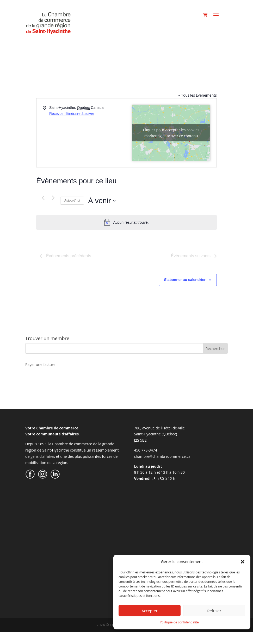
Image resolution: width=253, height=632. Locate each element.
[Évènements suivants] (53, 198)
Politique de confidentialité (179, 622)
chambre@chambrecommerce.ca (162, 456)
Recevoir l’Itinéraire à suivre (71, 113)
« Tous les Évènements (197, 95)
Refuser (214, 610)
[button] (242, 561)
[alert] (126, 222)
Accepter (149, 610)
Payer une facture (40, 364)
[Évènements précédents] (43, 198)
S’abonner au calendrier (185, 280)
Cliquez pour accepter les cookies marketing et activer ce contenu (171, 132)
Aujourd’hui (72, 200)
